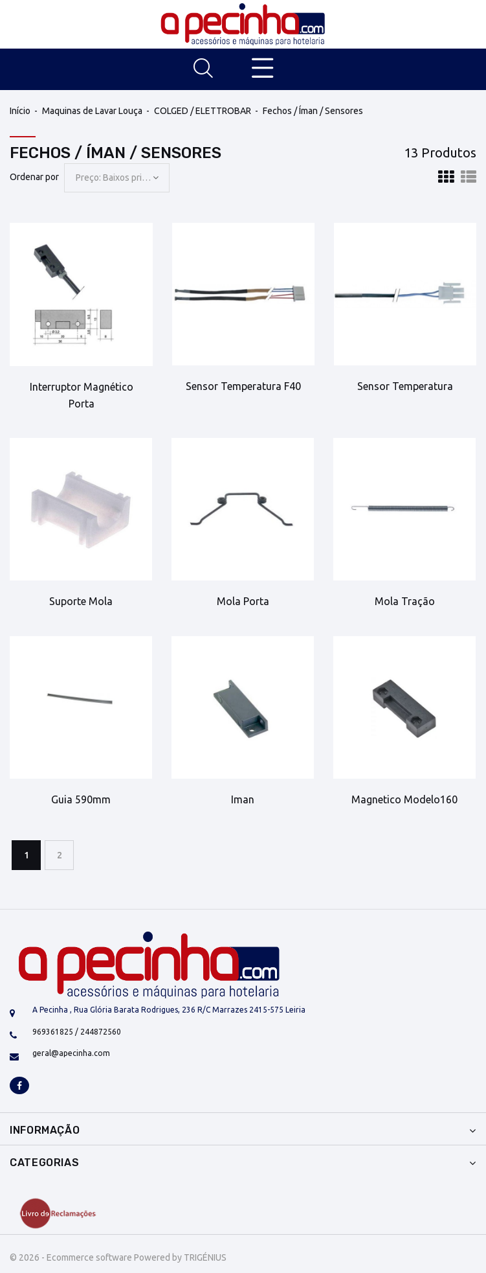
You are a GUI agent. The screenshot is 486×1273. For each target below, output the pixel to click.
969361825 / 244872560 (76, 1031)
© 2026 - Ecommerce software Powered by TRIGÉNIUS (118, 1257)
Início (20, 111)
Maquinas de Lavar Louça (92, 111)
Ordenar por (34, 177)
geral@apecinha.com (71, 1053)
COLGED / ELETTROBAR (202, 111)
